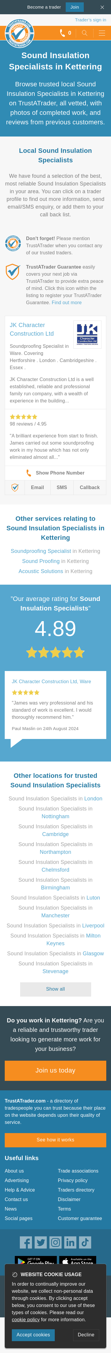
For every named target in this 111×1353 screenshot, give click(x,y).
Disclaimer (69, 1199)
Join (72, 6)
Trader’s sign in (90, 19)
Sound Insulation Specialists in (55, 799)
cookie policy (26, 1319)
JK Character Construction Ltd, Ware (51, 681)
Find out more (67, 302)
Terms (64, 1208)
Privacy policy (73, 1180)
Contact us (16, 1199)
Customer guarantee (80, 1218)
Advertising (17, 1180)
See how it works (55, 1139)
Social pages (19, 1218)
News (11, 1208)
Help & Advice (20, 1189)
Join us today (55, 1070)
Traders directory (76, 1189)
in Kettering (55, 551)
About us (14, 1170)
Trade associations (78, 1170)
